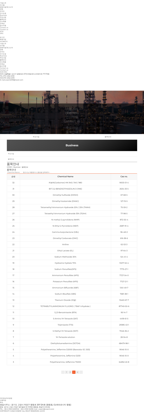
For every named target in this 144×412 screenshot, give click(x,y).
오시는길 (3, 13)
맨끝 (81, 372)
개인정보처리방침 (6, 398)
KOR (1, 31)
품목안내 (3, 19)
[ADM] (42, 411)
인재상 (2, 23)
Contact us (4, 28)
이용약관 (3, 400)
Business (3, 15)
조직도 (2, 11)
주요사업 (3, 17)
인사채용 (3, 21)
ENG (1, 33)
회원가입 (3, 39)
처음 (63, 372)
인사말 (2, 5)
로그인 (2, 37)
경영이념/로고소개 (6, 7)
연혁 (1, 9)
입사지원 (3, 25)
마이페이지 (4, 41)
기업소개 (3, 3)
